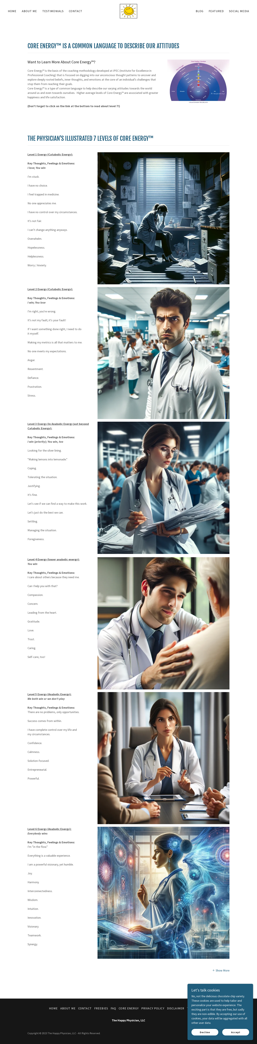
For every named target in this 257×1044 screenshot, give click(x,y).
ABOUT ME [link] (29, 11)
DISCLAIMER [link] (175, 1008)
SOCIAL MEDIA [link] (239, 11)
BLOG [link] (200, 11)
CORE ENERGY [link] (128, 1008)
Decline (205, 1032)
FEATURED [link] (216, 11)
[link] (128, 11)
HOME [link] (12, 11)
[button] (221, 970)
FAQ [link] (113, 1008)
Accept (235, 1032)
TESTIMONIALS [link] (53, 11)
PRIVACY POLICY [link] (152, 1008)
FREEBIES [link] (101, 1008)
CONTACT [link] (75, 11)
